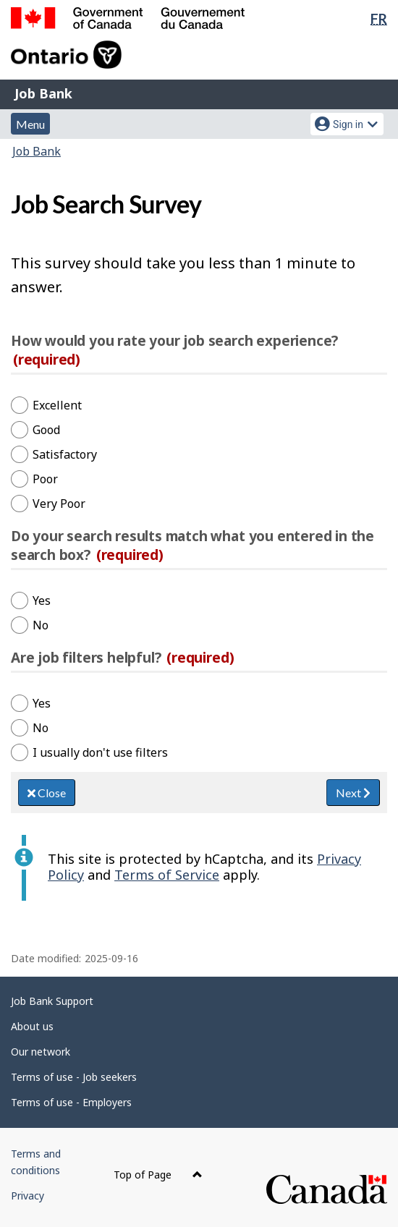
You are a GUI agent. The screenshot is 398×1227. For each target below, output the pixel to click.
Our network (40, 1051)
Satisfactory (65, 454)
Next (353, 792)
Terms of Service (166, 874)
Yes (42, 600)
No (40, 625)
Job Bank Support (52, 1001)
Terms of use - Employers (71, 1102)
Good (46, 430)
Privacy (27, 1195)
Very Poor (59, 503)
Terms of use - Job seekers (74, 1077)
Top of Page (158, 1174)
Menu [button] (30, 124)
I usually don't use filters (100, 752)
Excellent (57, 405)
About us (32, 1026)
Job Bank (43, 93)
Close (46, 792)
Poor (45, 479)
